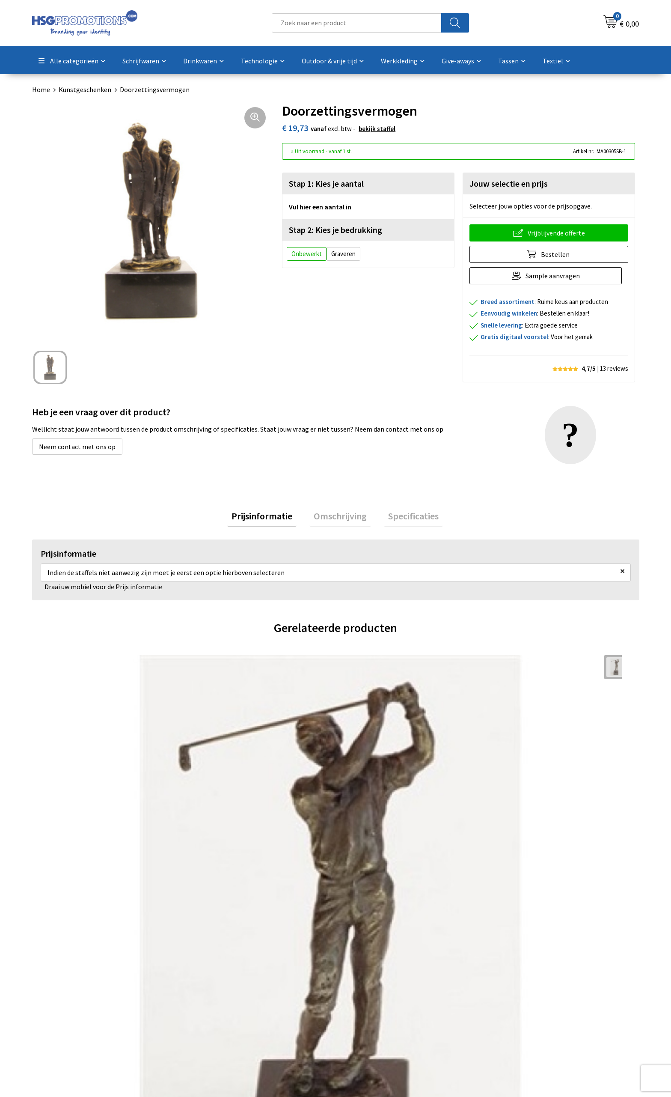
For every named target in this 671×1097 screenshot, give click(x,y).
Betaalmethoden (371, 977)
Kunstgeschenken (85, 89)
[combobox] (356, 23)
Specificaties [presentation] (405, 518)
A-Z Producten (217, 990)
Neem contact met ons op (77, 446)
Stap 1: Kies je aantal (326, 183)
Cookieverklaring (522, 977)
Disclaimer (512, 1003)
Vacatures (360, 1003)
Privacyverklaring (522, 990)
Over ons (208, 964)
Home (41, 89)
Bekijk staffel (377, 129)
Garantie (359, 990)
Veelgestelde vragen (225, 977)
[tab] (270, 518)
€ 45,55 (62, 825)
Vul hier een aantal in (320, 207)
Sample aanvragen (555, 275)
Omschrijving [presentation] (340, 518)
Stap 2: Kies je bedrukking (335, 229)
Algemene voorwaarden (531, 964)
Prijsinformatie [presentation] (270, 518)
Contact (358, 964)
